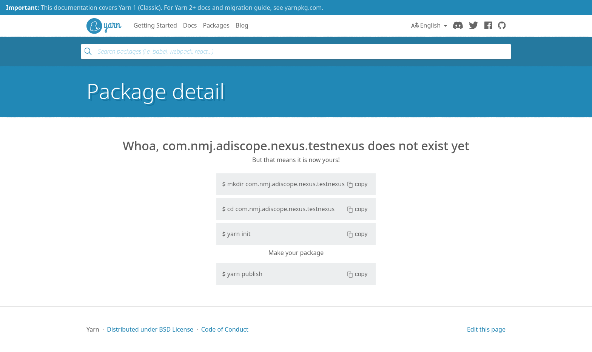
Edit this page (486, 329)
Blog (242, 25)
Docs (190, 25)
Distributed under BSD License (150, 329)
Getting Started (155, 25)
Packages (216, 25)
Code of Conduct (224, 329)
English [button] (426, 25)
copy (357, 184)
